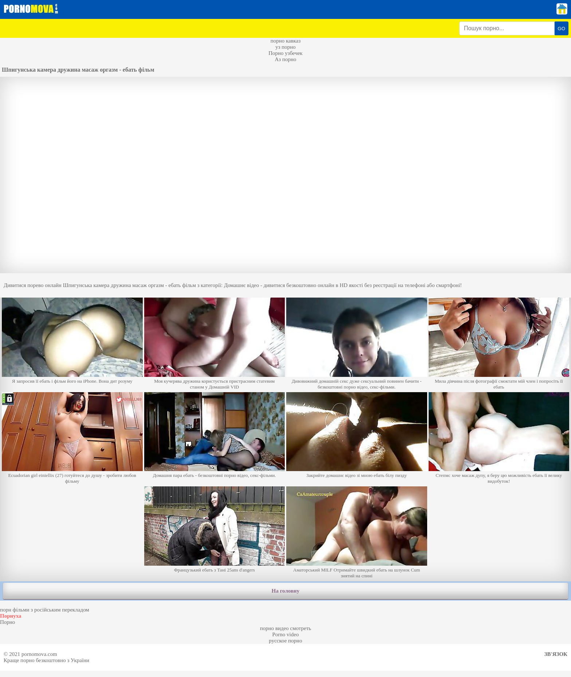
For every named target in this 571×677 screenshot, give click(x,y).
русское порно (285, 641)
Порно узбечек (285, 53)
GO (561, 28)
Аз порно (285, 59)
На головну (285, 591)
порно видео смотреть (285, 628)
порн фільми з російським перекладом (44, 610)
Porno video (285, 634)
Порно (7, 622)
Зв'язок (555, 654)
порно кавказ (286, 41)
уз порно (285, 47)
